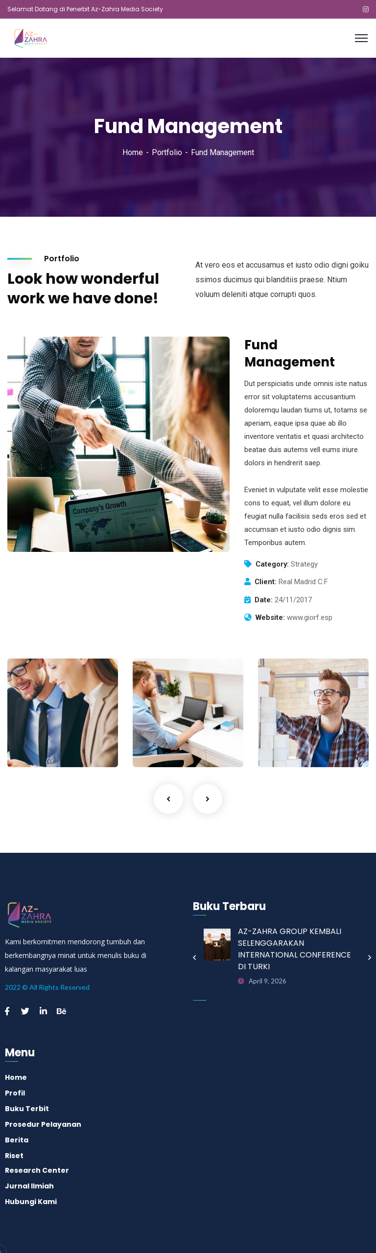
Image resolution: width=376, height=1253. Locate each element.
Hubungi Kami (31, 1202)
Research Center (37, 1170)
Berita (16, 1140)
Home (132, 152)
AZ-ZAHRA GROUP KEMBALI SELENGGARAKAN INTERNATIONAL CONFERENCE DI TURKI (294, 949)
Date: (264, 599)
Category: (272, 564)
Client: (266, 581)
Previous (168, 799)
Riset (14, 1156)
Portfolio (167, 152)
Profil (15, 1093)
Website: (270, 617)
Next (207, 799)
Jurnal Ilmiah (29, 1186)
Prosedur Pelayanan (43, 1124)
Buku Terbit (27, 1109)
